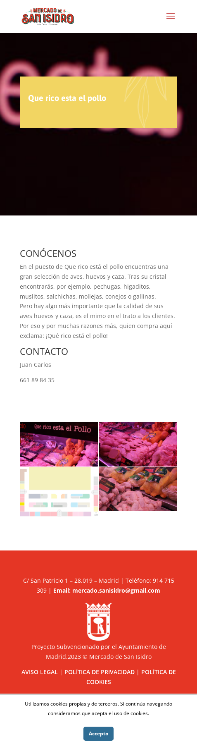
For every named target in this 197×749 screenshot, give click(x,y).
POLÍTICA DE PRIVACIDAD (99, 672)
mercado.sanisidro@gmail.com (116, 590)
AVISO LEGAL (39, 672)
